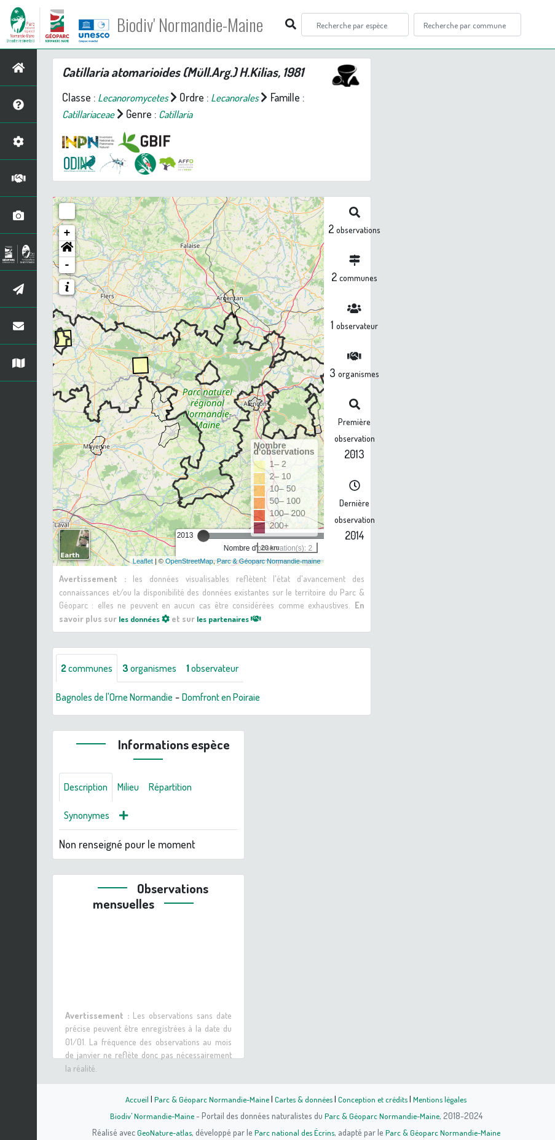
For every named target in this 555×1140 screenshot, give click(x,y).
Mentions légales (445, 1098)
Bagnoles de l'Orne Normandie (121, 698)
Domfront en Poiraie (241, 698)
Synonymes (89, 819)
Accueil (131, 1098)
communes (90, 669)
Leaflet (143, 561)
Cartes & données (302, 1098)
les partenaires (240, 618)
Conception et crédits (375, 1098)
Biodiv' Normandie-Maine (202, 24)
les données (147, 618)
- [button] (67, 265)
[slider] (203, 536)
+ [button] (67, 233)
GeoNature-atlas (161, 1132)
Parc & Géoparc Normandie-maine (269, 561)
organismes (158, 669)
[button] (67, 249)
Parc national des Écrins (294, 1132)
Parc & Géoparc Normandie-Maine (208, 1098)
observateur (227, 669)
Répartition (181, 789)
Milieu (135, 789)
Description (88, 789)
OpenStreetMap (189, 561)
